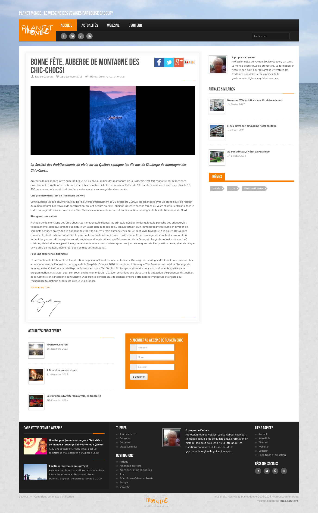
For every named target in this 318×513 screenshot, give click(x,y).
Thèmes (217, 176)
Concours (125, 438)
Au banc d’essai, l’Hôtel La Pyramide (248, 151)
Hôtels (94, 76)
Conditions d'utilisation (272, 455)
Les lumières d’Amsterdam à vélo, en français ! (74, 396)
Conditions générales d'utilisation (54, 496)
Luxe (101, 76)
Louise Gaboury (37, 30)
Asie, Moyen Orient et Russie (136, 478)
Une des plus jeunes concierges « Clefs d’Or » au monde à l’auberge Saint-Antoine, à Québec (76, 442)
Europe (124, 482)
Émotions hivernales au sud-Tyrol (68, 466)
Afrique (124, 461)
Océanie (124, 486)
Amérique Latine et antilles (136, 470)
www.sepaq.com (40, 287)
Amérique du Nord (130, 465)
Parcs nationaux (115, 76)
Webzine (113, 25)
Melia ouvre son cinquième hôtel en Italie (251, 125)
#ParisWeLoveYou (57, 344)
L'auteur (135, 25)
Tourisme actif (128, 434)
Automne (125, 442)
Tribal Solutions (289, 500)
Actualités (89, 25)
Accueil (66, 25)
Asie (122, 474)
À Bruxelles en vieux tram (62, 370)
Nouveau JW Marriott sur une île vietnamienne (254, 100)
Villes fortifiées (128, 446)
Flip (189, 62)
